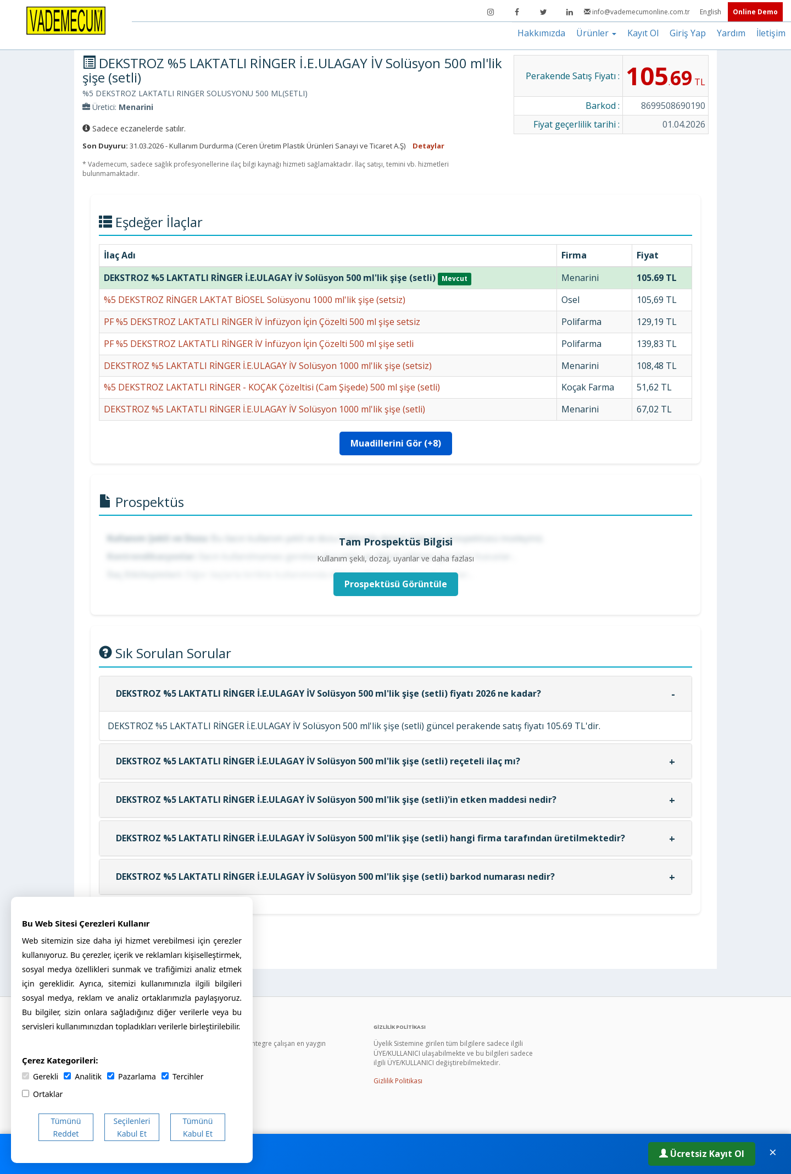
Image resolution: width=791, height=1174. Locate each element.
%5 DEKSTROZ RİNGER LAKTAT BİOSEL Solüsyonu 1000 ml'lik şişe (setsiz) (254, 300)
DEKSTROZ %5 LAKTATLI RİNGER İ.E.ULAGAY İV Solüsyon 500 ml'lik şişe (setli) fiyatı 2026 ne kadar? (328, 693)
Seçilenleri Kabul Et (132, 1127)
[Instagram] (490, 12)
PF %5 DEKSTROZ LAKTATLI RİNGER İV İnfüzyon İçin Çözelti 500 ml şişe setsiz (262, 322)
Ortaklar (42, 1094)
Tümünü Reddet (66, 1127)
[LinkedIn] (570, 12)
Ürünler (596, 33)
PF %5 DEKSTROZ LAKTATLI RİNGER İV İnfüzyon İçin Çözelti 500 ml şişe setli (259, 344)
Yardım (731, 33)
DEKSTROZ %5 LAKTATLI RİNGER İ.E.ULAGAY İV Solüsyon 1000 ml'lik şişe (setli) (264, 409)
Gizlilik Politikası (398, 1080)
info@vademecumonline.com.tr (638, 11)
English (711, 11)
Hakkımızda (541, 33)
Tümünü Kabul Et (198, 1127)
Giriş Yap (688, 33)
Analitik (83, 1076)
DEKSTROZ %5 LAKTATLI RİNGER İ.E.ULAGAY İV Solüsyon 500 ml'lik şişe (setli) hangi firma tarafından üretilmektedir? (370, 838)
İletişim (771, 33)
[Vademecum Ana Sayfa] (66, 20)
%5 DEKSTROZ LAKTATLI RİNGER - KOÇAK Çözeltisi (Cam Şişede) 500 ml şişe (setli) (272, 387)
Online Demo (755, 11)
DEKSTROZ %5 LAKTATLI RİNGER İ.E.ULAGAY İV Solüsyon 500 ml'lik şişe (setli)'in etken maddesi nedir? (336, 799)
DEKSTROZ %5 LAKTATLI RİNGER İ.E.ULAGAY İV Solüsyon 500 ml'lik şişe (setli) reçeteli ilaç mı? (318, 761)
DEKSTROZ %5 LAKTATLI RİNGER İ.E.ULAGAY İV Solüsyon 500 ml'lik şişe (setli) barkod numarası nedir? (335, 876)
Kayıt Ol (643, 33)
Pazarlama (131, 1076)
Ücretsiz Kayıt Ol (701, 1154)
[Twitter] (543, 12)
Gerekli (40, 1076)
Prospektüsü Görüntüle (395, 584)
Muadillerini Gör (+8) (395, 443)
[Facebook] (517, 12)
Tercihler (182, 1076)
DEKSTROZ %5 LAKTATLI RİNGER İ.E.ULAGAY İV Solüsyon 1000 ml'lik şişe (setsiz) (268, 366)
